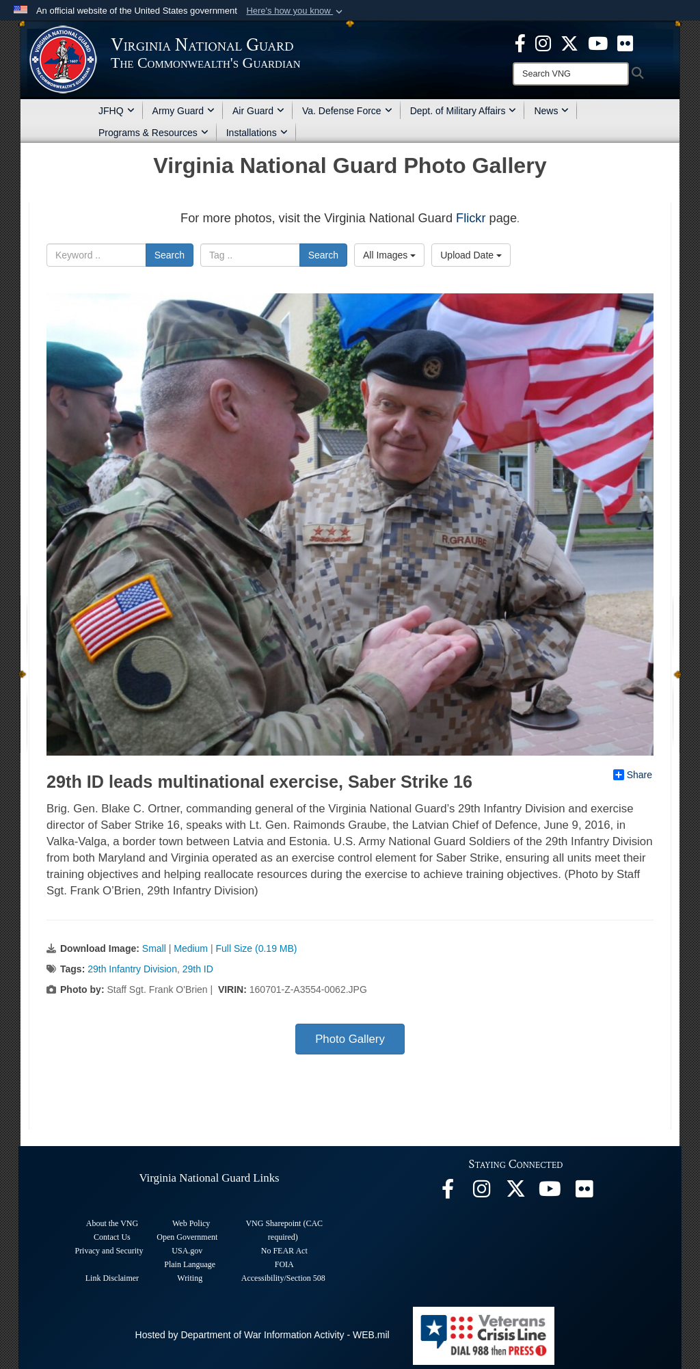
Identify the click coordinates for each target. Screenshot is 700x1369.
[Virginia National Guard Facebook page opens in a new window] (520, 42)
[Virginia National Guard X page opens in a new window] (569, 42)
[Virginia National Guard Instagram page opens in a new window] (543, 42)
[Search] (571, 73)
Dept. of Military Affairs (463, 110)
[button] (295, 11)
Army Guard (183, 110)
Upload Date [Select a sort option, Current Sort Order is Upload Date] (471, 255)
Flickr (470, 218)
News (551, 110)
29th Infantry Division (132, 968)
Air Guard (258, 110)
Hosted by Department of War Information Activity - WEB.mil (262, 1334)
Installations (257, 132)
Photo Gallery (350, 1039)
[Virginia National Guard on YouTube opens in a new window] (598, 42)
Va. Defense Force (347, 110)
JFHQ (116, 110)
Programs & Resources (153, 132)
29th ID (198, 968)
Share (632, 774)
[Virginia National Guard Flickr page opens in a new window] (625, 42)
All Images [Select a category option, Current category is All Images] (389, 255)
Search (169, 255)
